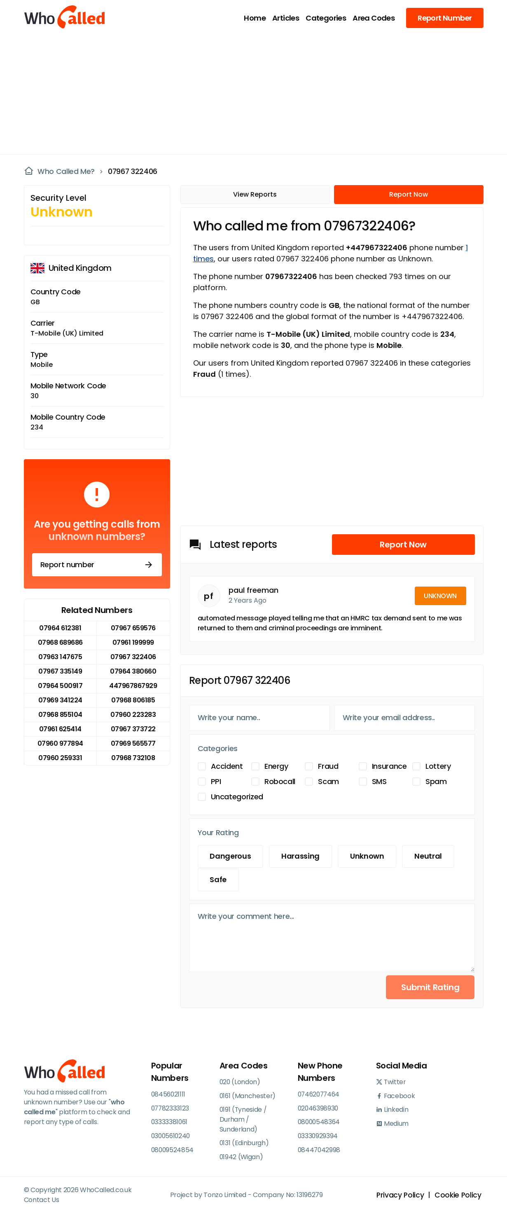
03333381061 (170, 1122)
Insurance (389, 766)
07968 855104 (60, 714)
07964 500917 (60, 685)
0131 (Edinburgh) (245, 1143)
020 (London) (240, 1082)
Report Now (408, 194)
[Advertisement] (249, 93)
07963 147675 (60, 657)
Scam (328, 781)
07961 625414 (60, 729)
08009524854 (173, 1150)
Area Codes (374, 18)
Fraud (328, 766)
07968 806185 (133, 700)
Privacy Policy (399, 1196)
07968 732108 (133, 758)
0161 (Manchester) (248, 1096)
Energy (276, 766)
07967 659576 (133, 628)
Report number (97, 564)
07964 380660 (133, 671)
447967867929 (133, 685)
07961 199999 (133, 642)
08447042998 (319, 1150)
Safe (218, 880)
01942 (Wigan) (242, 1157)
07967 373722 (133, 729)
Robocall (279, 781)
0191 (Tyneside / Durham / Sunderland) (244, 1119)
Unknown (369, 856)
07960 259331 (60, 758)
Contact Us (41, 1200)
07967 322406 (133, 172)
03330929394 (318, 1136)
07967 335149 (60, 671)
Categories (326, 18)
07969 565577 (133, 743)
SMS (379, 781)
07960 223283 (133, 714)
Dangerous (231, 856)
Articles (285, 18)
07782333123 (170, 1108)
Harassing (302, 856)
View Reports (255, 194)
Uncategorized (237, 796)
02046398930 (319, 1108)
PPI (216, 781)
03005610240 (171, 1136)
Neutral (431, 856)
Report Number (445, 18)
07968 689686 (60, 642)
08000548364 (320, 1122)
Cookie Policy (457, 1196)
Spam (436, 781)
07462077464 (320, 1094)
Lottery (438, 766)
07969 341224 (60, 700)
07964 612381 (60, 628)
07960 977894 (60, 743)
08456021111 (169, 1094)
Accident (227, 766)
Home (255, 18)
